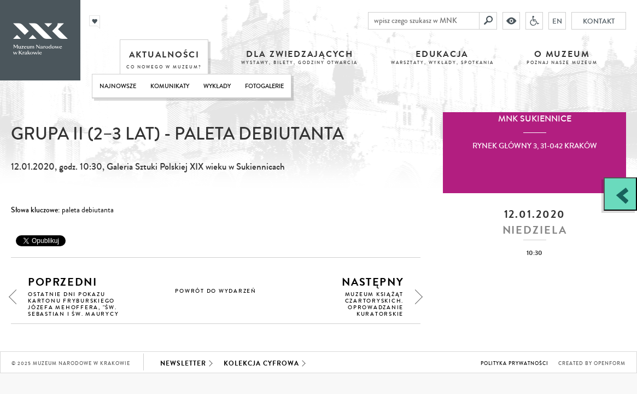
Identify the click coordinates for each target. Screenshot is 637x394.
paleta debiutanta (88, 210)
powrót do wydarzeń (215, 291)
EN (557, 21)
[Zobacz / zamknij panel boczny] (620, 194)
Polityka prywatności (514, 363)
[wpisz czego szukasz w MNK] (424, 21)
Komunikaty (169, 86)
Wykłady (217, 86)
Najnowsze (118, 86)
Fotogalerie (264, 86)
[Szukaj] (488, 21)
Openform (610, 363)
